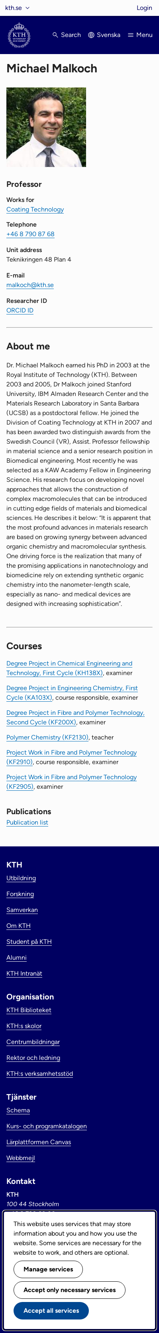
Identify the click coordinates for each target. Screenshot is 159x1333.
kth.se (13, 8)
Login (144, 8)
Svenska (108, 35)
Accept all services (51, 1310)
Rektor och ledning (33, 1057)
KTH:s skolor (23, 1026)
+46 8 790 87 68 (30, 234)
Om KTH (18, 925)
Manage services (48, 1269)
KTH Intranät (24, 973)
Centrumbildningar (33, 1042)
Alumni (16, 957)
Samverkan (22, 910)
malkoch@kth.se (30, 285)
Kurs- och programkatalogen (46, 1126)
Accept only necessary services (70, 1290)
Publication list (27, 822)
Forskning (20, 894)
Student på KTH (29, 941)
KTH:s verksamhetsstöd (39, 1073)
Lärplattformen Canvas (38, 1142)
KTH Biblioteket (28, 1010)
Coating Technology (35, 209)
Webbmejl (20, 1158)
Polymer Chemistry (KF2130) (47, 737)
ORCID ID (19, 310)
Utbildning (21, 878)
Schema (18, 1110)
